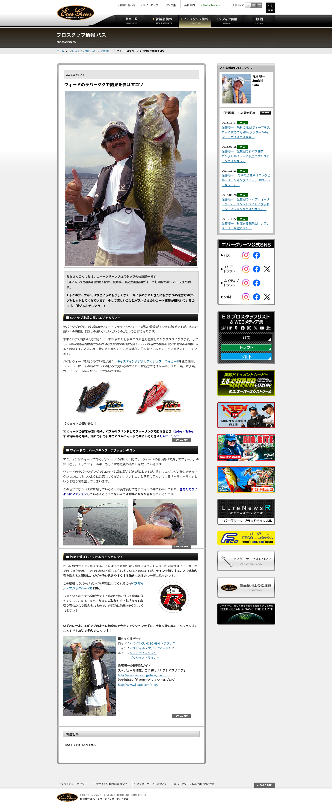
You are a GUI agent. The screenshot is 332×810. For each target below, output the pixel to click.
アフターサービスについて (151, 784)
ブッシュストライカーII (163, 361)
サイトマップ (150, 4)
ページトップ (181, 440)
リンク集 (171, 4)
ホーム (60, 51)
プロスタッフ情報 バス (82, 51)
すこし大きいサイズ (253, 5)
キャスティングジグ (130, 361)
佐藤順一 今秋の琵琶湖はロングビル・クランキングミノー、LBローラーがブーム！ (246, 180)
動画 (259, 21)
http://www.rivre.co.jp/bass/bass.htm (144, 675)
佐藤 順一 (106, 51)
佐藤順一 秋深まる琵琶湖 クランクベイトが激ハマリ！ (246, 225)
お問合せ (127, 4)
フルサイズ (259, 5)
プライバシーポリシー (74, 784)
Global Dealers (210, 4)
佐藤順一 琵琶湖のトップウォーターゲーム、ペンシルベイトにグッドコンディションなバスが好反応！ (246, 204)
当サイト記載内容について (112, 784)
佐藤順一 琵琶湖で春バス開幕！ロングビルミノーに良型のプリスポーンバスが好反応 (246, 156)
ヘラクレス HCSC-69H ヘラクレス (152, 643)
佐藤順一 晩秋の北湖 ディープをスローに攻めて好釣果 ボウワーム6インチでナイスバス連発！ (246, 132)
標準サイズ (248, 5)
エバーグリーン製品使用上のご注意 (193, 784)
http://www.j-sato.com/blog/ (138, 684)
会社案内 (190, 4)
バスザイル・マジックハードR (150, 648)
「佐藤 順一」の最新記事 (238, 113)
